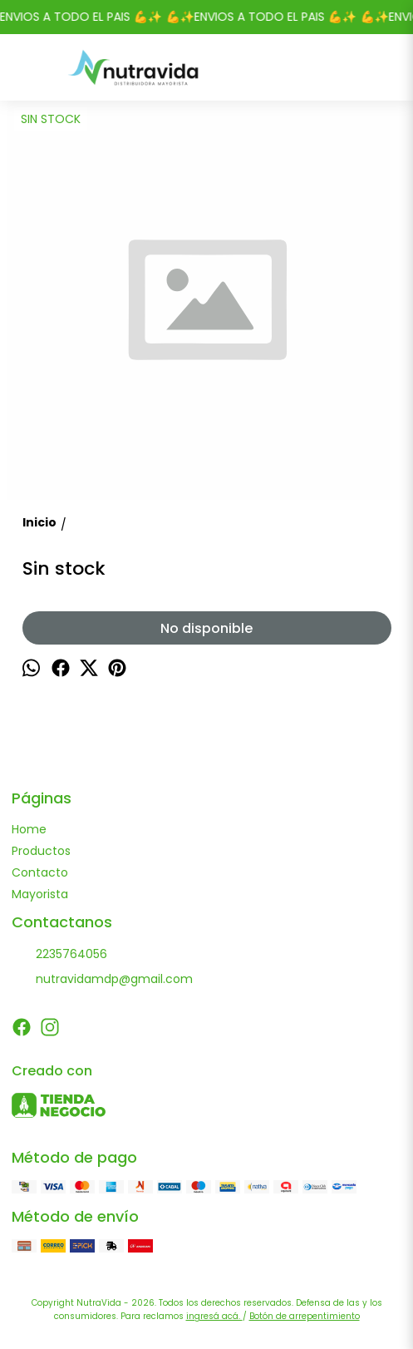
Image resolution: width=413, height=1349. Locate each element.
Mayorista (40, 894)
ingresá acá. (214, 1316)
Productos (41, 851)
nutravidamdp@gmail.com (102, 980)
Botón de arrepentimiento (304, 1316)
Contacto (40, 872)
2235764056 (59, 955)
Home (29, 829)
